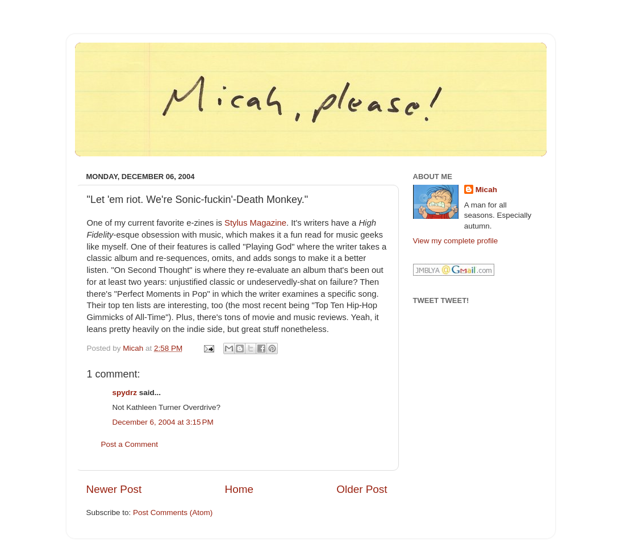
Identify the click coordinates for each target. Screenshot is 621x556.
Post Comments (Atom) (172, 512)
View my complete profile (455, 240)
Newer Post (114, 489)
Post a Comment (130, 444)
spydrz (124, 392)
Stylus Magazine (255, 222)
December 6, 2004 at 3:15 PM (163, 422)
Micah (486, 189)
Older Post (361, 489)
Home (239, 489)
